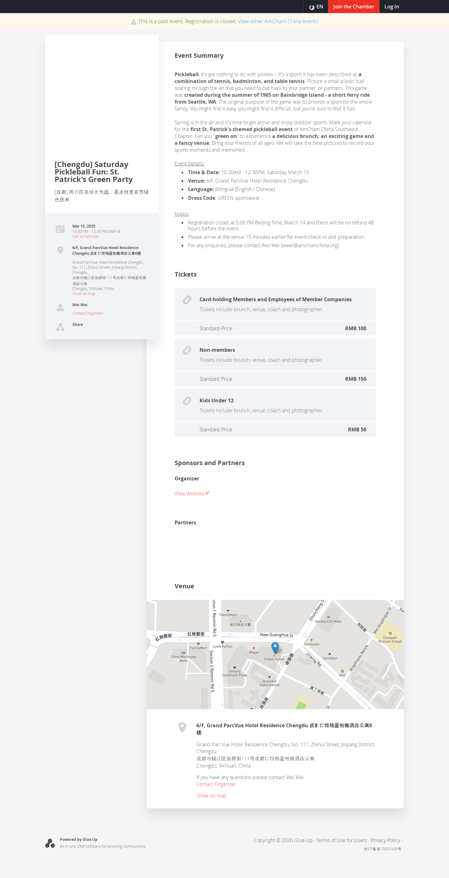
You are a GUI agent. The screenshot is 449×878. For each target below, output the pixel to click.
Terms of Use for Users (341, 840)
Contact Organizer (87, 313)
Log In (391, 6)
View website (192, 493)
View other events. (278, 21)
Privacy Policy (385, 840)
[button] (275, 648)
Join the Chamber (353, 6)
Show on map (83, 293)
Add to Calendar (85, 236)
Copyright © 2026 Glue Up (283, 840)
